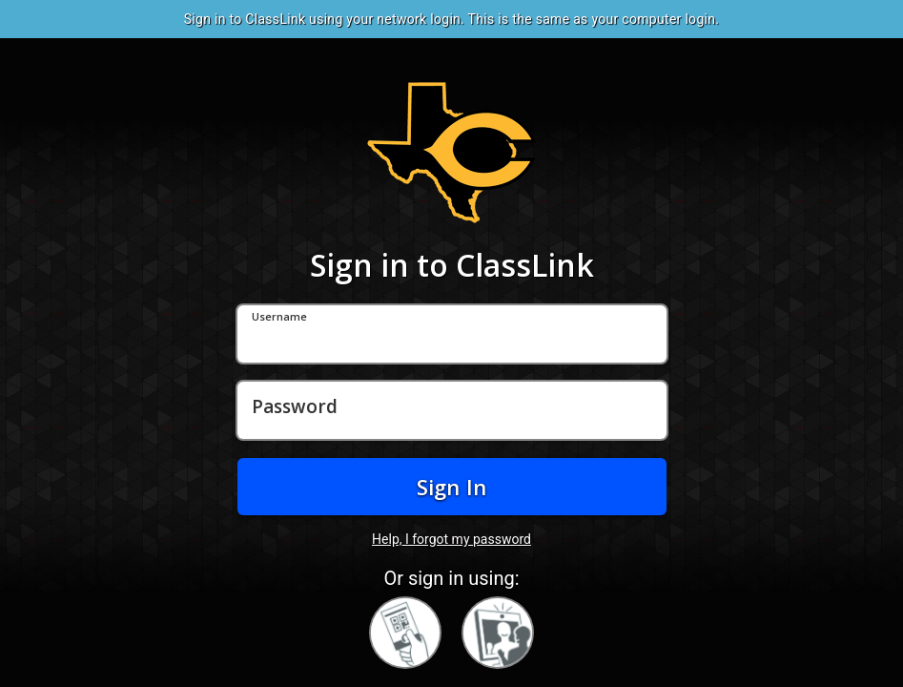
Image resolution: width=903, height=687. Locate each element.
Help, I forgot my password (451, 539)
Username (279, 317)
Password (295, 407)
